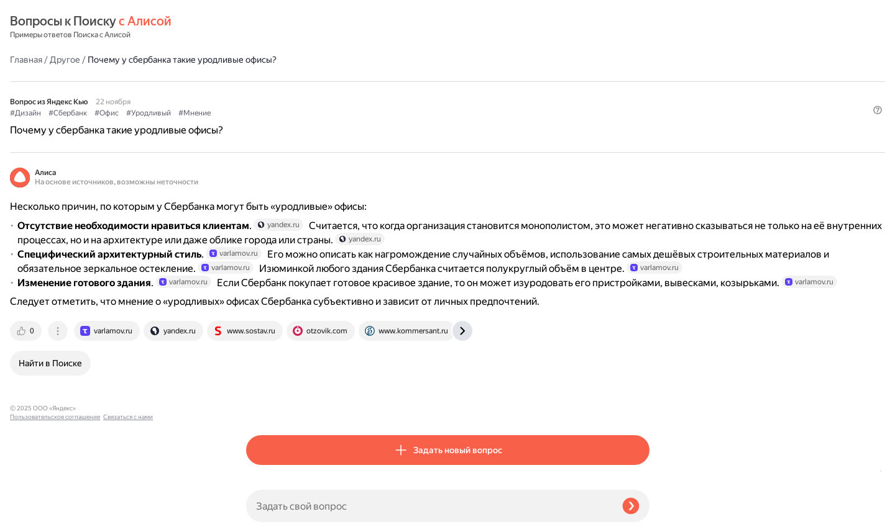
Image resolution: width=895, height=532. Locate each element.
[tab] (263, 404)
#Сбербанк (304, 81)
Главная (262, 27)
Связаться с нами (35, 517)
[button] (642, 101)
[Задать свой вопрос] (429, 506)
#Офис (343, 81)
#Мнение (431, 81)
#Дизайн (261, 81)
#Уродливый (384, 81)
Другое (301, 27)
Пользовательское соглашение (55, 508)
